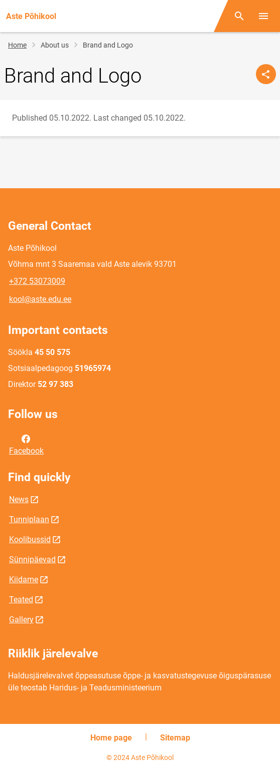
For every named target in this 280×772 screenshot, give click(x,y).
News (19, 499)
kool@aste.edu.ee (40, 299)
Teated (21, 599)
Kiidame (23, 579)
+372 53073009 (37, 281)
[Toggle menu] (263, 16)
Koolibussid (30, 539)
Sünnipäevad (32, 559)
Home (17, 45)
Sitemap (175, 737)
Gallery (21, 619)
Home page (111, 737)
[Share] (266, 74)
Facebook (26, 444)
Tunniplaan (29, 519)
